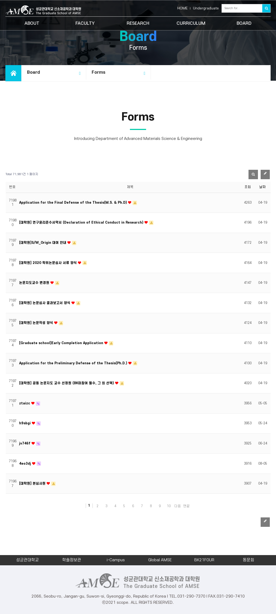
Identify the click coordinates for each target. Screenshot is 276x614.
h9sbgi (25, 423)
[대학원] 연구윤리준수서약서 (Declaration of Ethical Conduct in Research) (81, 222)
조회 (247, 187)
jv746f (25, 443)
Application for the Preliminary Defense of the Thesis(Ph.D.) (73, 363)
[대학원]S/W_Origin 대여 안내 (43, 243)
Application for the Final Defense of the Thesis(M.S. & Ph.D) (73, 202)
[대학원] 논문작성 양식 (36, 323)
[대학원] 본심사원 (33, 483)
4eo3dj (25, 463)
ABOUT (32, 23)
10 (169, 506)
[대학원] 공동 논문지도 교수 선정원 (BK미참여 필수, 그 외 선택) (67, 383)
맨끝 (186, 506)
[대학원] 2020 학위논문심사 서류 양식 (48, 263)
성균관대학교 (27, 560)
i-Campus (116, 560)
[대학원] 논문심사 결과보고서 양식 (45, 303)
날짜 (262, 187)
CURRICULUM (191, 23)
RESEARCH (138, 23)
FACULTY (85, 23)
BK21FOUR (204, 560)
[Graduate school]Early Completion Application (61, 343)
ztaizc (25, 403)
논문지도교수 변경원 (34, 283)
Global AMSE (160, 560)
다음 (177, 506)
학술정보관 (71, 560)
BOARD (244, 23)
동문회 (248, 560)
